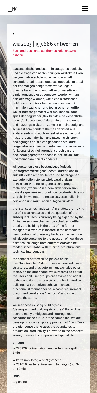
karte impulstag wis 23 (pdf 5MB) (39, 360)
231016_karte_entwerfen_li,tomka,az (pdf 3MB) (49, 364)
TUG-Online (20, 381)
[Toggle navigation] (85, 7)
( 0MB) (21, 368)
